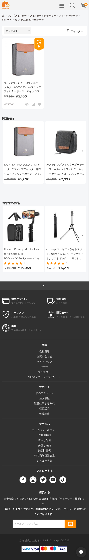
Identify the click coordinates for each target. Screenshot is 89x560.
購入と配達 (44, 440)
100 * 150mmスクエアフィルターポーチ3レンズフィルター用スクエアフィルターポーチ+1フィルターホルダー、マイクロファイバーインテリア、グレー (23, 170)
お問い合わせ (44, 356)
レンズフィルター (17, 16)
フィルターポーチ (68, 16)
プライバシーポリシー (44, 430)
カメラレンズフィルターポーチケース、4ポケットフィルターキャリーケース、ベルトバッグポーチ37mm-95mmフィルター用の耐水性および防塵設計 (65, 170)
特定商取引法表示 (44, 455)
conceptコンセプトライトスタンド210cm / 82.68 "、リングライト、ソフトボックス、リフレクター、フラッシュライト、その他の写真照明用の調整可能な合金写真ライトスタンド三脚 (65, 254)
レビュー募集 (44, 461)
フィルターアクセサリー (43, 16)
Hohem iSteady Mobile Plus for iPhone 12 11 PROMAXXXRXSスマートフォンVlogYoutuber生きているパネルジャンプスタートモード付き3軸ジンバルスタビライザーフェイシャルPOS (23, 254)
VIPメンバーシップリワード (44, 377)
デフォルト (12, 31)
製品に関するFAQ (44, 403)
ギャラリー (44, 372)
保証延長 (44, 408)
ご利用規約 (44, 435)
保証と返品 (44, 445)
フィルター (76, 31)
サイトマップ (44, 361)
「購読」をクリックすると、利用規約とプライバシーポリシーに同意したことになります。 (44, 512)
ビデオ (44, 367)
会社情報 (44, 351)
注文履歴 (44, 398)
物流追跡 (44, 414)
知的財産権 (44, 450)
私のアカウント (44, 393)
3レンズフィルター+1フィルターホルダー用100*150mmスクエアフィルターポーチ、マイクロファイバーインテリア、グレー (23, 87)
